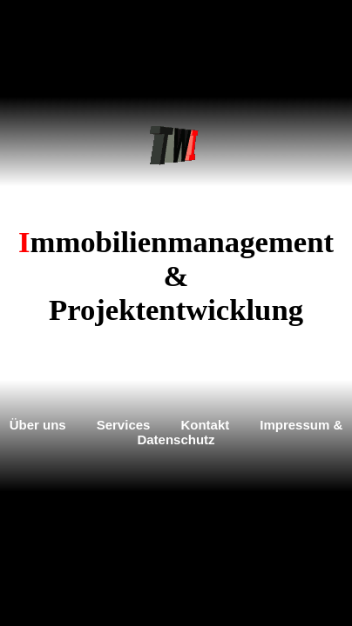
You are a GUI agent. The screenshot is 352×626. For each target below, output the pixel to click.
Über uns (38, 424)
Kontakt (204, 424)
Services (124, 424)
